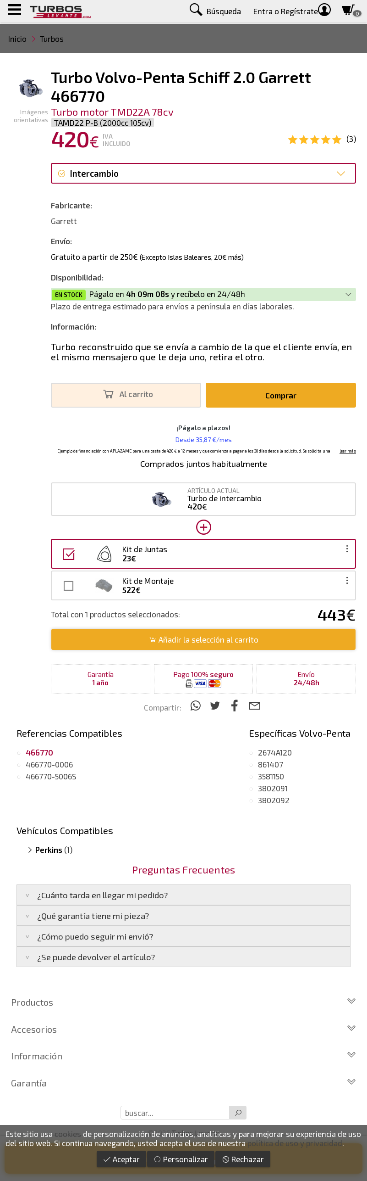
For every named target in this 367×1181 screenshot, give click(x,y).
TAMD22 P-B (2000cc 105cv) (102, 122)
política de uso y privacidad (294, 1142)
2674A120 (275, 752)
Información (183, 1055)
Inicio (17, 38)
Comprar (280, 395)
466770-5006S (51, 776)
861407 (270, 764)
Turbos (52, 38)
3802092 (274, 800)
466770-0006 (49, 764)
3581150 (271, 776)
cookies (68, 1133)
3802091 (273, 788)
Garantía (183, 1082)
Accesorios (183, 1029)
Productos (183, 1001)
